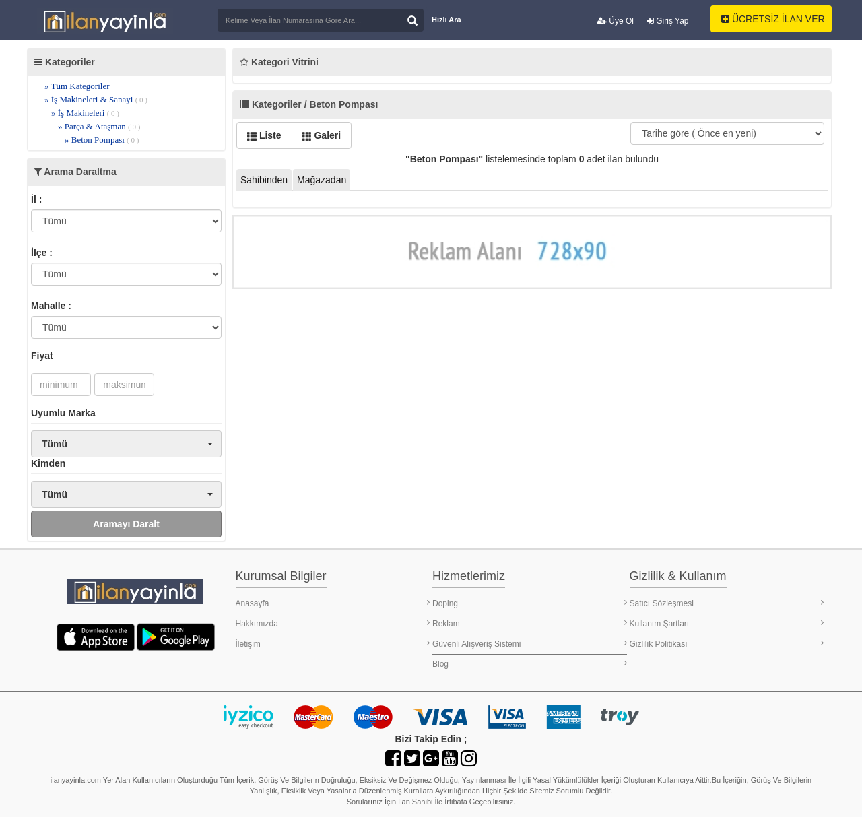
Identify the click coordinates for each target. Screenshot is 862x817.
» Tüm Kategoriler (77, 86)
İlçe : (42, 252)
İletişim (333, 644)
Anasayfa (333, 603)
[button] (126, 443)
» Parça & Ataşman (99, 126)
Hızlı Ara (446, 19)
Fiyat (42, 355)
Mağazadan (321, 179)
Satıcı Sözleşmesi (727, 603)
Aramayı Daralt (126, 524)
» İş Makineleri (85, 113)
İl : (36, 199)
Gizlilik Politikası (727, 644)
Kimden (48, 463)
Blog (529, 664)
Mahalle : (51, 305)
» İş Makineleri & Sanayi (95, 99)
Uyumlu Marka (63, 412)
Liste (264, 135)
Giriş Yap (668, 21)
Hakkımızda (333, 623)
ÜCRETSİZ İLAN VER (773, 18)
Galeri (321, 135)
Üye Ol (615, 21)
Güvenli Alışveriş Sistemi (529, 644)
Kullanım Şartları (727, 623)
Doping (529, 603)
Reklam (529, 623)
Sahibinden (264, 179)
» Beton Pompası (102, 140)
